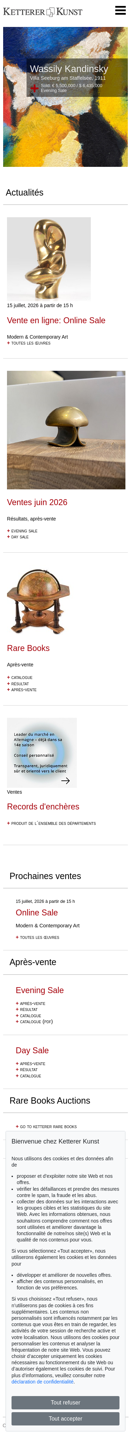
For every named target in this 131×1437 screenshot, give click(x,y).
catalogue (19, 677)
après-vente (22, 689)
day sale (18, 536)
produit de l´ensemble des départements (51, 823)
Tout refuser (65, 1403)
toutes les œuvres (28, 343)
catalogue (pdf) (34, 1021)
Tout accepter (65, 1419)
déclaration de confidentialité (42, 1382)
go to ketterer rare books (46, 1126)
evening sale (22, 530)
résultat (18, 683)
